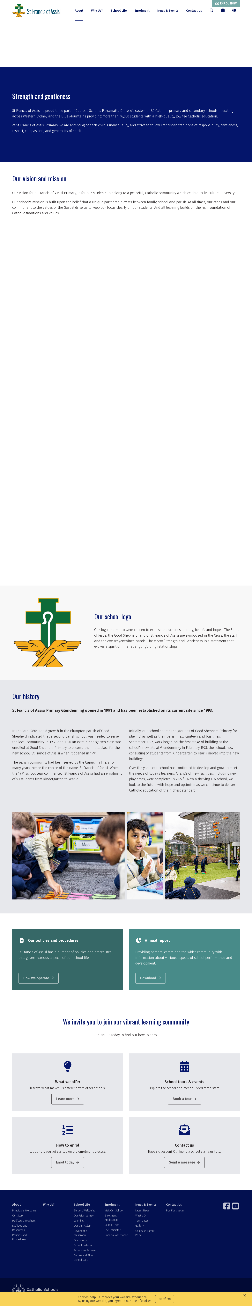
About (79, 10)
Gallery (139, 1227)
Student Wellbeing (84, 1212)
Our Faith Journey (83, 1217)
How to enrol (67, 1146)
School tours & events (184, 1083)
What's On (141, 1217)
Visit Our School (114, 1212)
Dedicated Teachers (24, 1222)
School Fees (112, 1226)
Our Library (80, 1241)
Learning (79, 1222)
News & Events (167, 10)
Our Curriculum (82, 1227)
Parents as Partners (85, 1252)
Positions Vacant (175, 1212)
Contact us (184, 1146)
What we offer (67, 1083)
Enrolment (142, 10)
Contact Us (194, 10)
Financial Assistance (116, 1236)
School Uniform (83, 1247)
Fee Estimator (113, 1231)
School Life (119, 10)
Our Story (17, 1217)
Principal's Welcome (24, 1212)
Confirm (165, 1299)
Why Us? (97, 10)
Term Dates (142, 1222)
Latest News (142, 1212)
